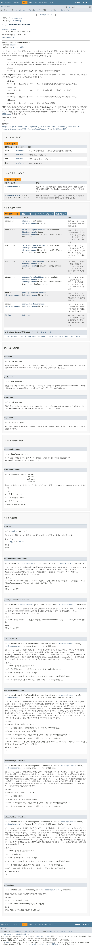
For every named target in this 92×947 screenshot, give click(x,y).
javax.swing (16, 21)
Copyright (5, 942)
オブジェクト (46, 332)
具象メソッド (61, 214)
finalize (22, 336)
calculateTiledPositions (33, 261)
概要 (2, 3)
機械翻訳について (46, 15)
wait (67, 336)
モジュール (8, 3)
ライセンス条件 (31, 944)
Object (13, 45)
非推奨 (41, 3)
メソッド (37, 10)
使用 (30, 3)
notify (50, 336)
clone (7, 336)
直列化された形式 (59, 129)
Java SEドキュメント (42, 936)
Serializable (8, 37)
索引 (45, 3)
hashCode (41, 336)
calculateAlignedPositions (34, 230)
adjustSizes (27, 221)
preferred (20, 163)
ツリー (35, 3)
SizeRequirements (12, 186)
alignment (20, 150)
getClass (32, 336)
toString (25, 315)
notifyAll (59, 336)
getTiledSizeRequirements (33, 304)
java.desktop (16, 18)
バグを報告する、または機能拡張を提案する (15, 934)
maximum (19, 155)
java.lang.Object (9, 29)
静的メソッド (26, 214)
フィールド (17, 10)
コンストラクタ (28, 10)
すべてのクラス (6, 7)
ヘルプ (51, 3)
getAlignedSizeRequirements (34, 293)
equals (14, 336)
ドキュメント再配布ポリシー (52, 944)
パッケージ (17, 3)
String (8, 315)
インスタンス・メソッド (44, 214)
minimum (19, 159)
